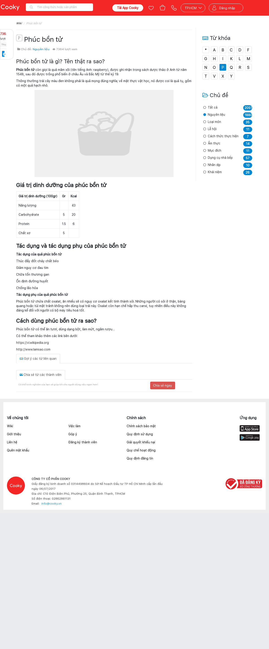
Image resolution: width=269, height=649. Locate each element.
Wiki (19, 23)
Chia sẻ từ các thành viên (40, 375)
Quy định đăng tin (140, 458)
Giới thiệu (14, 434)
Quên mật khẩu (18, 450)
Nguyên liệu (41, 49)
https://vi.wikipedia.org (32, 342)
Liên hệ (12, 442)
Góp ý (72, 434)
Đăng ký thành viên (82, 442)
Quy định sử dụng (140, 434)
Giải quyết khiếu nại (141, 442)
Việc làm (74, 426)
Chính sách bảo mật (141, 426)
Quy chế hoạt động (141, 450)
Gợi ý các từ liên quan (38, 358)
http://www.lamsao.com (33, 349)
